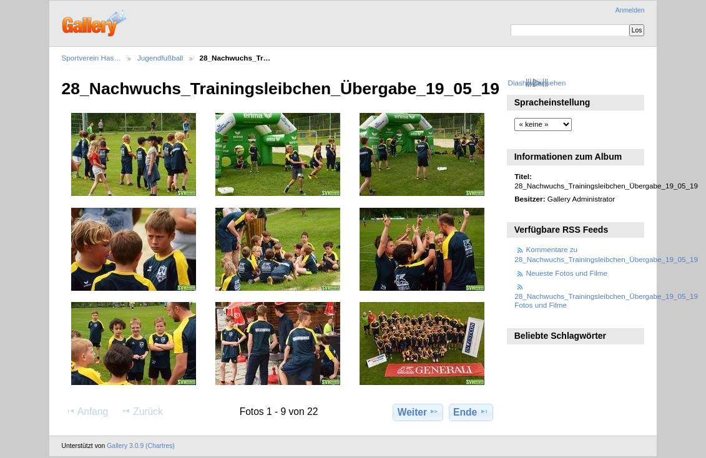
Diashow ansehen (536, 83)
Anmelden (630, 10)
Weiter (418, 411)
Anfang (87, 411)
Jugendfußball (160, 58)
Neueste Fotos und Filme (567, 273)
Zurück (142, 411)
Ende (471, 411)
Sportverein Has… (92, 58)
